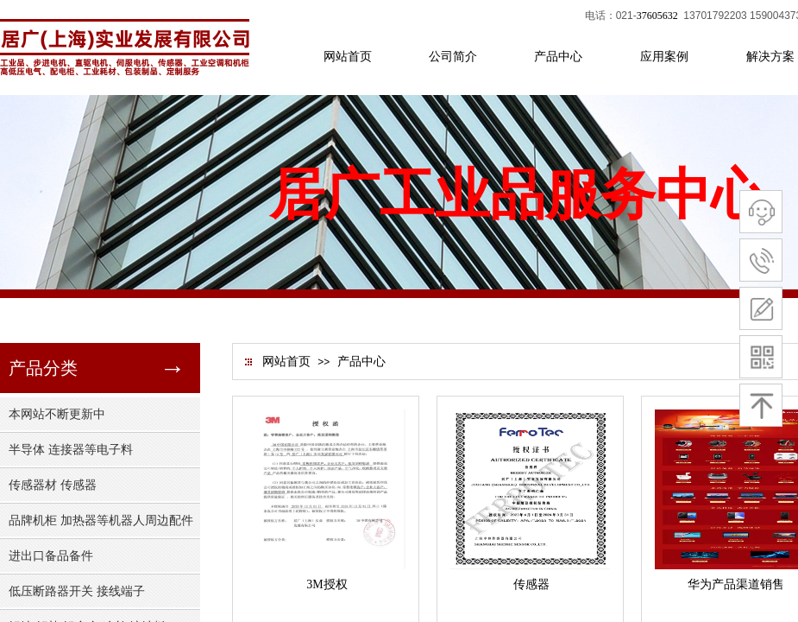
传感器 (531, 584)
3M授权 (326, 584)
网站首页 (286, 361)
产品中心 (361, 361)
